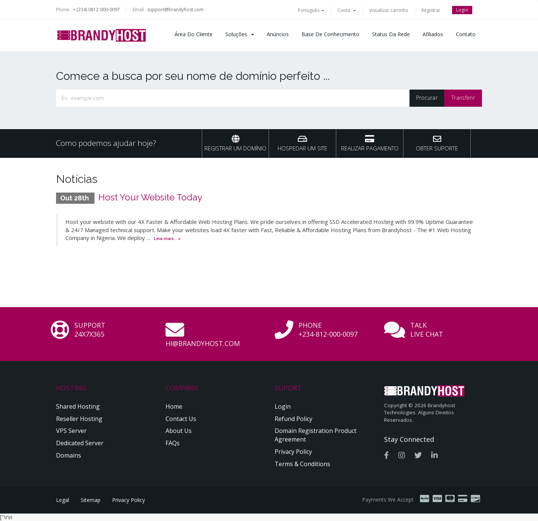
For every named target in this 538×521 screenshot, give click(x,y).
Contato (466, 34)
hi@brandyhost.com (203, 343)
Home (174, 406)
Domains (68, 455)
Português (311, 10)
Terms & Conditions (302, 464)
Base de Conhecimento (330, 34)
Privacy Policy (293, 451)
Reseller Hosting (79, 419)
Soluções (239, 34)
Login (462, 10)
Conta (346, 10)
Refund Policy (293, 419)
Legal (62, 499)
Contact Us (181, 419)
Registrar (430, 10)
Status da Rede (391, 34)
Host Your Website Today (150, 197)
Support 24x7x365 (89, 330)
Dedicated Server (79, 443)
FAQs (173, 443)
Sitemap (91, 499)
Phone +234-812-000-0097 (328, 330)
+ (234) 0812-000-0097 (96, 9)
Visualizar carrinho (388, 10)
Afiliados (433, 34)
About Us (179, 431)
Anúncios (278, 34)
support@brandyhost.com (175, 9)
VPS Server (71, 431)
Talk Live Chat (426, 330)
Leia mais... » (167, 238)
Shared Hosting (78, 406)
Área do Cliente (193, 34)
